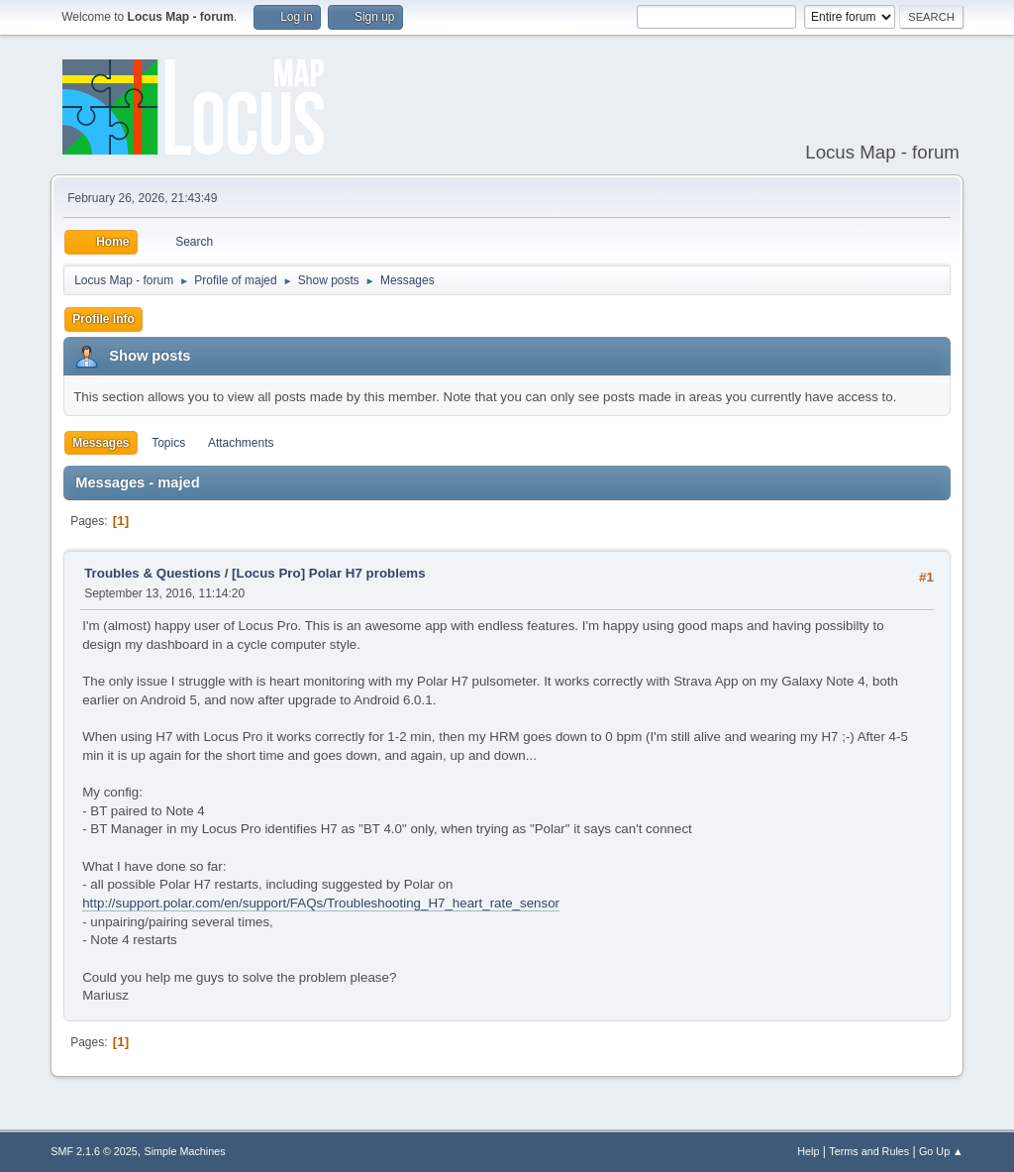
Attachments (241, 443)
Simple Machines (185, 1151)
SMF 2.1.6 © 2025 (94, 1151)
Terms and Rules (869, 1151)
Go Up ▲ (941, 1151)
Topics (168, 443)
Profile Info (103, 319)
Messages (100, 443)
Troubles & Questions (152, 573)
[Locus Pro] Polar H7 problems (329, 573)
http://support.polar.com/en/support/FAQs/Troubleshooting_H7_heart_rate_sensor (320, 903)
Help (808, 1151)
